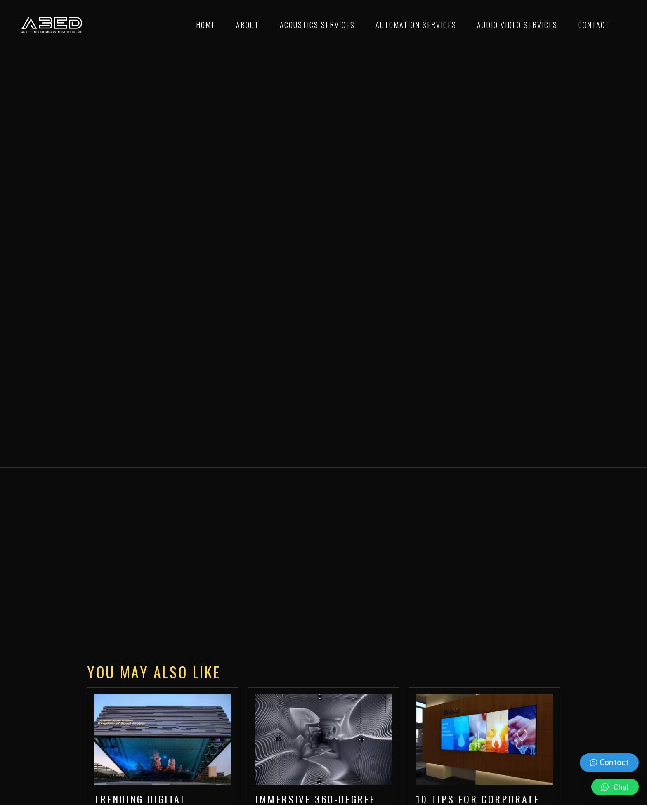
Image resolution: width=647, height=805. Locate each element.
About (247, 24)
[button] (615, 787)
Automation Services (415, 24)
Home (205, 24)
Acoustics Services (317, 24)
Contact (594, 24)
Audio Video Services (517, 24)
